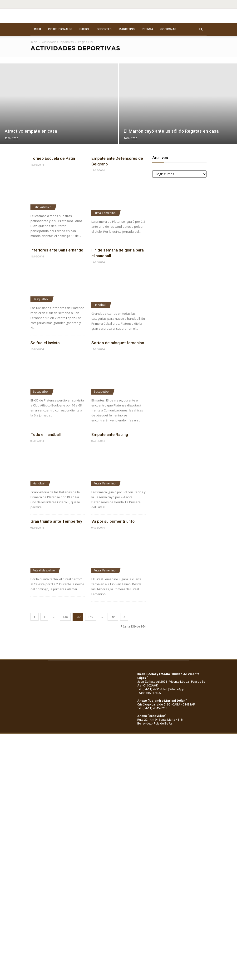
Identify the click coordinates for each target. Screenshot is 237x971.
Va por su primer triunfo (113, 521)
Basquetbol (41, 299)
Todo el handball (45, 434)
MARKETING (127, 29)
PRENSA (147, 29)
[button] (201, 29)
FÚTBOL (84, 29)
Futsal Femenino (105, 213)
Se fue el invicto (45, 342)
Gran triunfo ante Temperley (56, 521)
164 (112, 617)
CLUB (37, 29)
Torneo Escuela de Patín (52, 158)
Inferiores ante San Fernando (56, 250)
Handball (100, 305)
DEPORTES (104, 29)
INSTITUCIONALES (60, 29)
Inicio (34, 42)
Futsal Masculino (44, 570)
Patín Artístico (42, 207)
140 (90, 617)
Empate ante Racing (109, 434)
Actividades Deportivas (58, 42)
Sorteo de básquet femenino (117, 342)
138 (65, 617)
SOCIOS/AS (168, 29)
